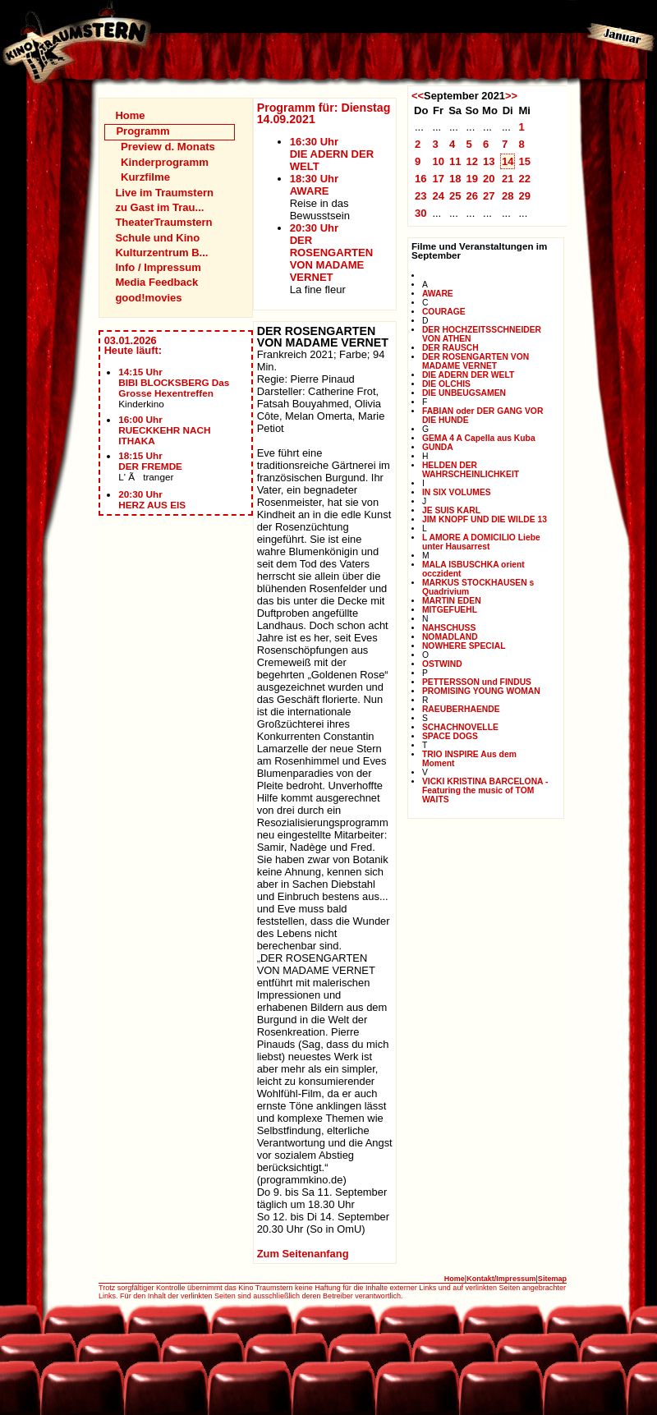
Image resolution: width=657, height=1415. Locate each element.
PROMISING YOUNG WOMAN (481, 691)
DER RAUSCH (450, 347)
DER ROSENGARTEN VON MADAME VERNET (475, 361)
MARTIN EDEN (451, 600)
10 (438, 161)
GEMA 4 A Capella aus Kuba (478, 438)
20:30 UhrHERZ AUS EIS (152, 499)
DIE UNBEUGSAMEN (464, 392)
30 (421, 213)
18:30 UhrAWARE (314, 184)
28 (508, 196)
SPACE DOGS (450, 736)
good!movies (148, 298)
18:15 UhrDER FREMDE (150, 460)
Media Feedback (156, 282)
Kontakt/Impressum (500, 1279)
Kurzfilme (145, 177)
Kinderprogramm (165, 162)
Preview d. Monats (168, 146)
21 (508, 178)
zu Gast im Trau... (159, 207)
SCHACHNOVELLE (460, 727)
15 (524, 161)
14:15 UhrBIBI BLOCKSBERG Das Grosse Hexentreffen (173, 382)
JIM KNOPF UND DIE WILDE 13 (484, 519)
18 (455, 178)
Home (130, 115)
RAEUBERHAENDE (461, 709)
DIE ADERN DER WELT (468, 374)
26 (472, 196)
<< (417, 96)
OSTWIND (442, 663)
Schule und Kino (157, 238)
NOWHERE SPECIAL (464, 645)
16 (421, 178)
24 (438, 196)
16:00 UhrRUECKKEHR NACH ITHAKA (164, 430)
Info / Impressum (157, 267)
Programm (142, 131)
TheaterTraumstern (163, 222)
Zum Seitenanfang (303, 1253)
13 (489, 161)
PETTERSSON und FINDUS (476, 682)
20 (489, 178)
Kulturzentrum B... (161, 252)
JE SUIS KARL (451, 510)
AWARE (437, 293)
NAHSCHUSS (449, 627)
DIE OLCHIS (446, 383)
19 (472, 178)
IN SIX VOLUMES (456, 492)
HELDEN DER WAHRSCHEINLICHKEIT (470, 470)
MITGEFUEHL (449, 609)
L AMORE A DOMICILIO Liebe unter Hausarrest (481, 542)
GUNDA (437, 447)
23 (421, 196)
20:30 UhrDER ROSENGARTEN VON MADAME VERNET (331, 252)
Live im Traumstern (164, 192)
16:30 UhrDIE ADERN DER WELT (332, 154)
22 (524, 178)
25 (455, 196)
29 (524, 196)
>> (511, 96)
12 (472, 161)
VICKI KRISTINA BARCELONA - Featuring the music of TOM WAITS (485, 790)
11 (455, 161)
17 (438, 178)
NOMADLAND (450, 636)
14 (508, 161)
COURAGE (444, 311)
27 (489, 196)
